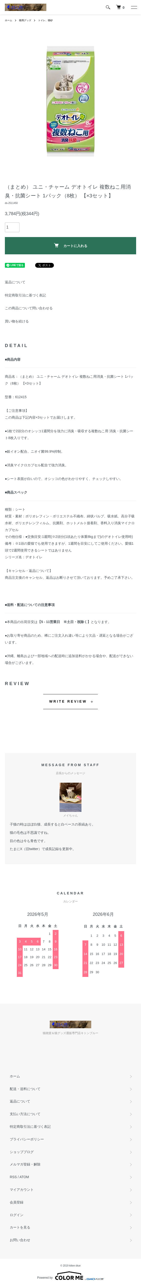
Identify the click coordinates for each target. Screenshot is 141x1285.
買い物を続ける (17, 321)
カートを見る (20, 1227)
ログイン (16, 1215)
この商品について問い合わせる (29, 308)
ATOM (24, 1177)
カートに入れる (70, 245)
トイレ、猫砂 (45, 20)
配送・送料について (25, 1089)
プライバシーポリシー (27, 1139)
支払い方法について (25, 1114)
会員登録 (16, 1202)
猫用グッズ (25, 20)
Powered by (70, 1275)
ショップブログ (22, 1152)
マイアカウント (22, 1190)
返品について (15, 282)
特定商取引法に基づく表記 (25, 295)
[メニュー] (133, 7)
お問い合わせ (20, 1240)
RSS (13, 1177)
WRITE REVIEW (68, 701)
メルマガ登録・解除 (25, 1164)
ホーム (8, 20)
